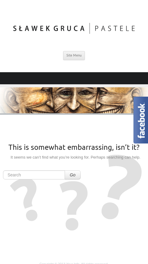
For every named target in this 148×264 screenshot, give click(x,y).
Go (73, 174)
